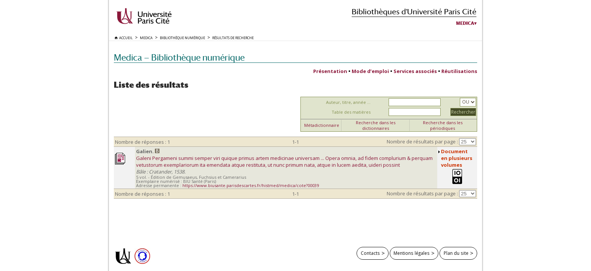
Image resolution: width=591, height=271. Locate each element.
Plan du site (456, 253)
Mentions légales (411, 253)
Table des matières (351, 112)
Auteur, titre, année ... (348, 102)
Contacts (370, 253)
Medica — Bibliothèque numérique (179, 57)
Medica (465, 23)
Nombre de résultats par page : (422, 141)
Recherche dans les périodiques (442, 125)
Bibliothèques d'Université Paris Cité (414, 11)
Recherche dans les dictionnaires (375, 125)
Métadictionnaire (321, 125)
